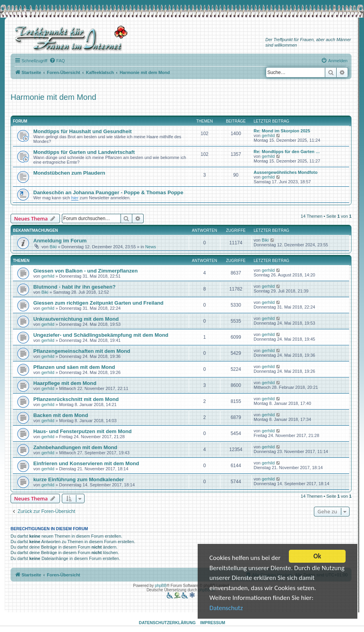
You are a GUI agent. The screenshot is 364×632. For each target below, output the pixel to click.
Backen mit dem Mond (60, 415)
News (150, 246)
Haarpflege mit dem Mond (64, 383)
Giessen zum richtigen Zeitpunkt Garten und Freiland (98, 303)
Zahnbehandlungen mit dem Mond (75, 447)
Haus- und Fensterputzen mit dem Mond (82, 431)
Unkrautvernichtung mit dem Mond (76, 319)
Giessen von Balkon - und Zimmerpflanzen (85, 271)
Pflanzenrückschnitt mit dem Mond (76, 399)
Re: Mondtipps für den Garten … (287, 151)
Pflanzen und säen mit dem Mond (74, 367)
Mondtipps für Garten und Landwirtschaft (84, 152)
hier (74, 197)
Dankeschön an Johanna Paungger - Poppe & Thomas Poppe (108, 192)
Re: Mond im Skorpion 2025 (282, 130)
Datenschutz (226, 609)
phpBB (161, 585)
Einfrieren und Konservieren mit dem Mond (86, 463)
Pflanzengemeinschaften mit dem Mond (81, 351)
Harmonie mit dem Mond (53, 97)
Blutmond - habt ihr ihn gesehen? (74, 287)
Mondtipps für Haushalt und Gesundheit (82, 131)
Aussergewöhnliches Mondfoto (285, 172)
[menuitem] (57, 60)
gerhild (268, 135)
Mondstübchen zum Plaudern (69, 173)
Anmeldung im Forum (59, 241)
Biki (53, 246)
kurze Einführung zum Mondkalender (78, 479)
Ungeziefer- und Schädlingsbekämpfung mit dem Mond (100, 335)
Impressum (212, 622)
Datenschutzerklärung (167, 622)
